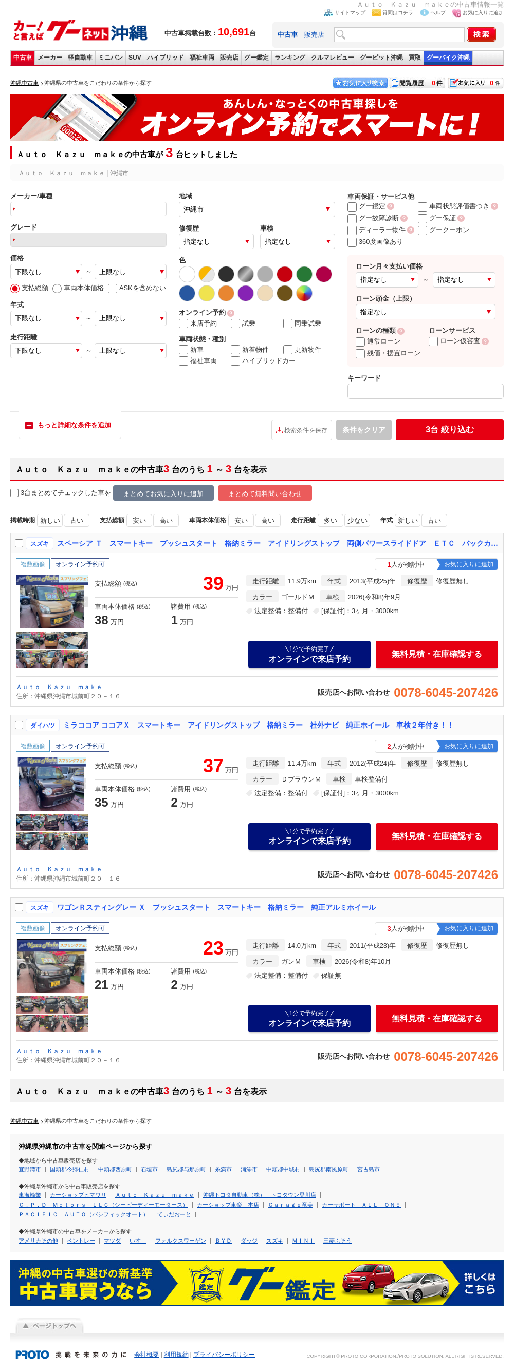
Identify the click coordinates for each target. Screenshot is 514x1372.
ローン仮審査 (454, 341)
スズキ (274, 1240)
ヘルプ (438, 12)
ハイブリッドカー (263, 361)
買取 (415, 57)
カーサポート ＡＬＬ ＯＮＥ (361, 1205)
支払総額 (29, 288)
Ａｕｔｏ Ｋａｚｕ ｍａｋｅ (59, 687)
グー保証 (437, 218)
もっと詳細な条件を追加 (74, 425)
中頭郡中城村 (283, 1169)
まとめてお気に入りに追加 (163, 494)
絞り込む (449, 429)
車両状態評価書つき (453, 206)
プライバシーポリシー (224, 1354)
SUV (134, 57)
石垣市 (149, 1169)
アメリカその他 (38, 1240)
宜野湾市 (30, 1169)
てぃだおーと (174, 1214)
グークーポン (443, 230)
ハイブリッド (165, 57)
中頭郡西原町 (115, 1169)
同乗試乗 (302, 323)
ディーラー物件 (376, 230)
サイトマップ (350, 12)
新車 (191, 349)
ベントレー (81, 1240)
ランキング (289, 57)
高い (166, 520)
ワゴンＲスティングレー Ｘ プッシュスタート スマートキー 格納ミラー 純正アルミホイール (216, 907)
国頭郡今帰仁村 (69, 1169)
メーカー (50, 57)
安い (139, 520)
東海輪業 (30, 1195)
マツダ (112, 1240)
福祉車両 (202, 57)
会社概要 (146, 1354)
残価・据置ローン (388, 353)
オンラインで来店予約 (309, 654)
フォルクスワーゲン (180, 1240)
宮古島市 (368, 1169)
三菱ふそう (337, 1240)
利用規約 (176, 1354)
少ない (357, 520)
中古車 (22, 57)
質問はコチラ (397, 12)
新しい (50, 520)
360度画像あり (375, 241)
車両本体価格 (78, 288)
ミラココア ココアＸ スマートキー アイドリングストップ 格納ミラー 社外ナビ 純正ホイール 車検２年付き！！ (258, 725)
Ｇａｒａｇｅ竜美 (290, 1205)
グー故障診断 (373, 218)
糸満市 (223, 1169)
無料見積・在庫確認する (437, 654)
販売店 (314, 35)
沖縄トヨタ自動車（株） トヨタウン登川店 (259, 1195)
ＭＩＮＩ (303, 1240)
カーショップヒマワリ (78, 1195)
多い (330, 520)
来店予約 (198, 323)
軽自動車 (80, 57)
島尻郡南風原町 (328, 1169)
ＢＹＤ (223, 1240)
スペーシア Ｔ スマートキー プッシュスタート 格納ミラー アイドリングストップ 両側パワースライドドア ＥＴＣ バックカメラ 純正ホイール (278, 543)
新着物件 (250, 349)
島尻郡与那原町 (186, 1169)
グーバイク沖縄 (448, 57)
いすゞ (138, 1240)
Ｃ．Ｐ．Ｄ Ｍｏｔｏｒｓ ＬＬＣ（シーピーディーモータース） (103, 1205)
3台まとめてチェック (47, 493)
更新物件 (302, 349)
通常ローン (378, 341)
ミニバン (110, 57)
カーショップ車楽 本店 (228, 1205)
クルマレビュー (332, 57)
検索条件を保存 (305, 430)
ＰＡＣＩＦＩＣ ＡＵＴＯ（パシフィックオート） (84, 1214)
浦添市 (249, 1169)
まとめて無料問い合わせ (265, 494)
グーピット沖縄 (381, 57)
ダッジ (249, 1240)
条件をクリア (364, 430)
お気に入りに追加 (483, 12)
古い (76, 520)
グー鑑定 (256, 57)
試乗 (243, 323)
